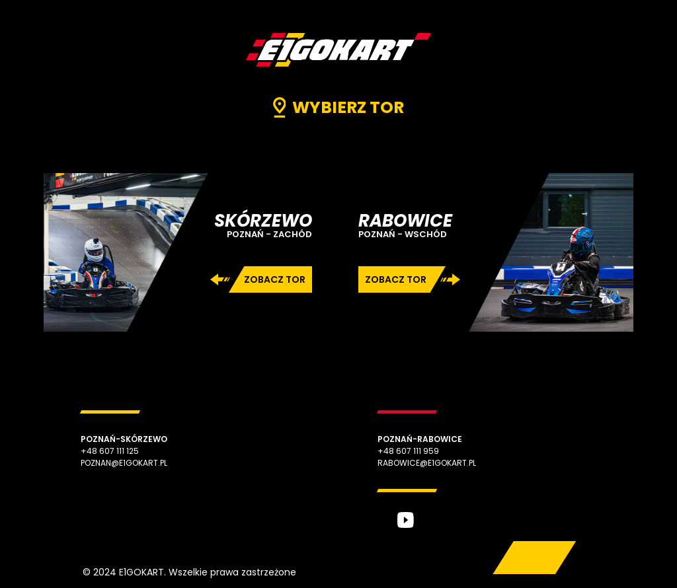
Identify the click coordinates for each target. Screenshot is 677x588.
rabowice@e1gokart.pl (427, 462)
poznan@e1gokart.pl (124, 462)
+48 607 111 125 (110, 451)
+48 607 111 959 (408, 451)
